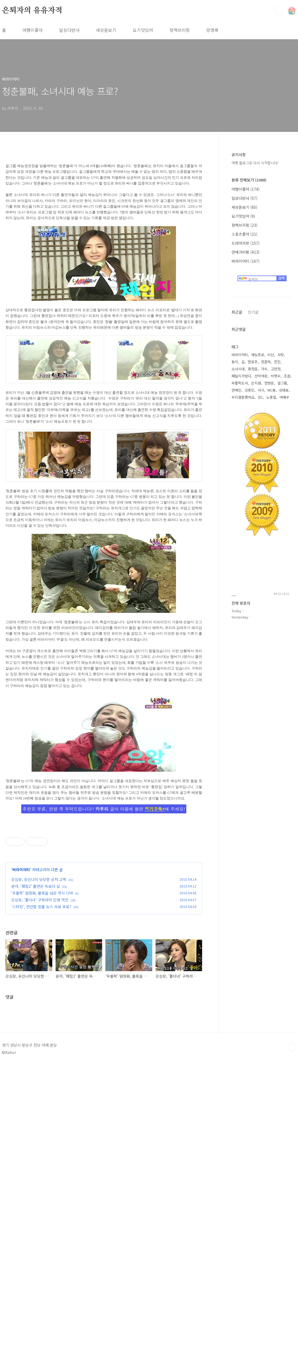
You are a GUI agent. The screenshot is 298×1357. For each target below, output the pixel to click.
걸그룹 (282, 383)
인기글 (253, 312)
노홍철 (271, 397)
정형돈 (269, 383)
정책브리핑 (179, 30)
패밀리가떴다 (241, 375)
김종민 (249, 390)
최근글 (237, 312)
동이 (235, 361)
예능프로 (257, 354)
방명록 (212, 30)
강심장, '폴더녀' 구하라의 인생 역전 (39, 1066)
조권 (287, 375)
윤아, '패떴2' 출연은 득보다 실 (35, 1052)
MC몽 (271, 390)
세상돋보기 (106, 30)
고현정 (276, 368)
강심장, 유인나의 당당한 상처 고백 (38, 1045)
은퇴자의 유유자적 (32, 10)
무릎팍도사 (240, 383)
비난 (270, 354)
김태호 (284, 390)
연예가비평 (246, 252)
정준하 (266, 361)
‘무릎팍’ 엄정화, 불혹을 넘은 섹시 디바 (42, 1059)
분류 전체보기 (249, 180)
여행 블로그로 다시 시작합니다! (255, 162)
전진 (277, 361)
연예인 (236, 390)
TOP (291, 1323)
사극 (261, 390)
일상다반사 (69, 30)
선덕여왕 (260, 375)
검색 (279, 11)
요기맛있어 (143, 30)
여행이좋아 (32, 30)
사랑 (280, 354)
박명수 (276, 375)
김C (260, 397)
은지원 (256, 383)
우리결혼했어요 (243, 397)
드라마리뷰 (246, 243)
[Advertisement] (104, 861)
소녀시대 (238, 368)
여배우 (284, 397)
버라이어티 (21, 1035)
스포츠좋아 (244, 234)
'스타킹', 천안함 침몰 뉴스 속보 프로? (41, 1073)
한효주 (253, 361)
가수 (264, 368)
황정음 (253, 368)
